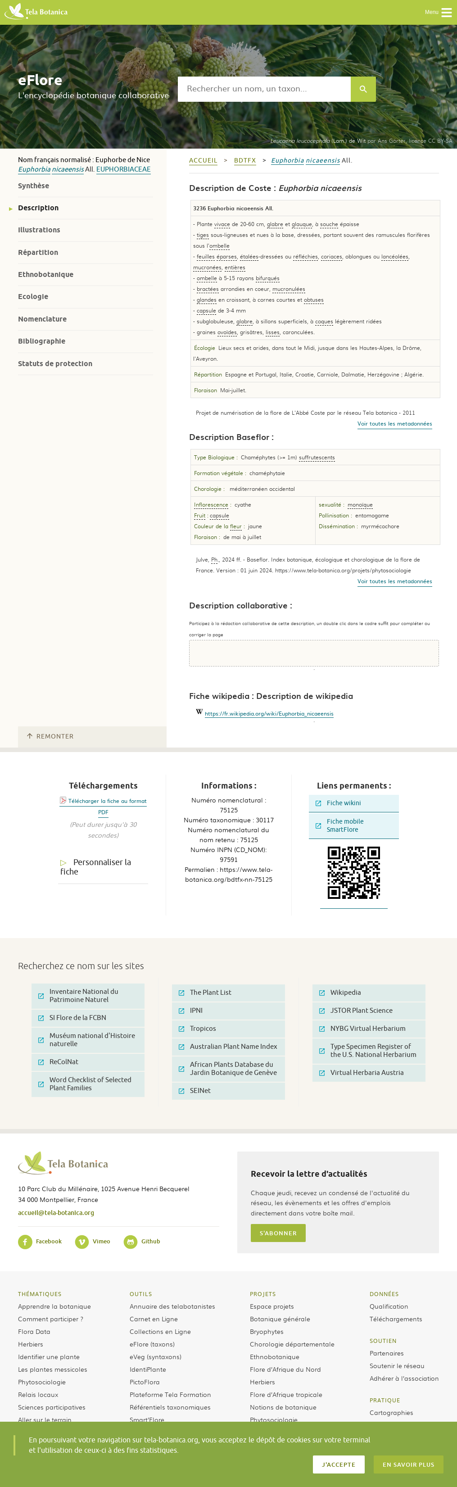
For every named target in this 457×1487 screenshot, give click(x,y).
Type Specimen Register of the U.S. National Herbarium (367, 1051)
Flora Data (34, 1331)
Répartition (38, 252)
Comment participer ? (50, 1318)
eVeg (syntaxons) (155, 1356)
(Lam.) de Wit (318, 140)
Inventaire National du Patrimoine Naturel (78, 996)
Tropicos (197, 1029)
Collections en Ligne (160, 1331)
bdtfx (245, 160)
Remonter (50, 736)
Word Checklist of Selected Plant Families (84, 1084)
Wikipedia (340, 992)
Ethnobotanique (45, 274)
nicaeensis (68, 169)
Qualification (389, 1305)
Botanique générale (280, 1318)
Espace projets (272, 1305)
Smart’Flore (147, 1419)
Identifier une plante (49, 1356)
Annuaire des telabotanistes (172, 1305)
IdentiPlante (148, 1369)
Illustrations (39, 230)
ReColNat (58, 1062)
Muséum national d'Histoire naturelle (86, 1040)
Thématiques (40, 1294)
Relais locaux (38, 1394)
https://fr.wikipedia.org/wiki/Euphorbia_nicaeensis (269, 713)
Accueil (203, 160)
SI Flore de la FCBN (72, 1018)
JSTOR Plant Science (356, 1010)
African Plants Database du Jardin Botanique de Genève (228, 1069)
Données (384, 1294)
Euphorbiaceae (123, 169)
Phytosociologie (42, 1381)
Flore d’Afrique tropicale (286, 1394)
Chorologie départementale (292, 1343)
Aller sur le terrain (45, 1419)
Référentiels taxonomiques (170, 1406)
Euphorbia (34, 169)
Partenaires (387, 1352)
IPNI (191, 1010)
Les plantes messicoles (52, 1369)
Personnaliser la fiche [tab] (95, 867)
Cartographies (391, 1412)
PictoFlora (145, 1381)
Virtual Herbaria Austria (361, 1073)
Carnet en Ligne (154, 1318)
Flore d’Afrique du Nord (285, 1369)
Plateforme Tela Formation (170, 1394)
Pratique (385, 1400)
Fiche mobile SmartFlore (340, 826)
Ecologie (33, 296)
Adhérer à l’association (404, 1378)
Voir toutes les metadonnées (394, 423)
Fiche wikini (338, 803)
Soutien (383, 1341)
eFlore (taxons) (152, 1343)
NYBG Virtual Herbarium (362, 1029)
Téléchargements (396, 1318)
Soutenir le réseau (397, 1365)
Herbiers (30, 1343)
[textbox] (264, 89)
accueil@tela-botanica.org (56, 1212)
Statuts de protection (55, 363)
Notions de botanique (283, 1406)
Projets (263, 1294)
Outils (141, 1294)
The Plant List (205, 992)
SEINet (195, 1091)
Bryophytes (267, 1331)
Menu (438, 12)
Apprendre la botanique (54, 1305)
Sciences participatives (52, 1406)
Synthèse (33, 185)
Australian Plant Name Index (228, 1047)
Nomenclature (42, 319)
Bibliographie (41, 341)
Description (38, 208)
